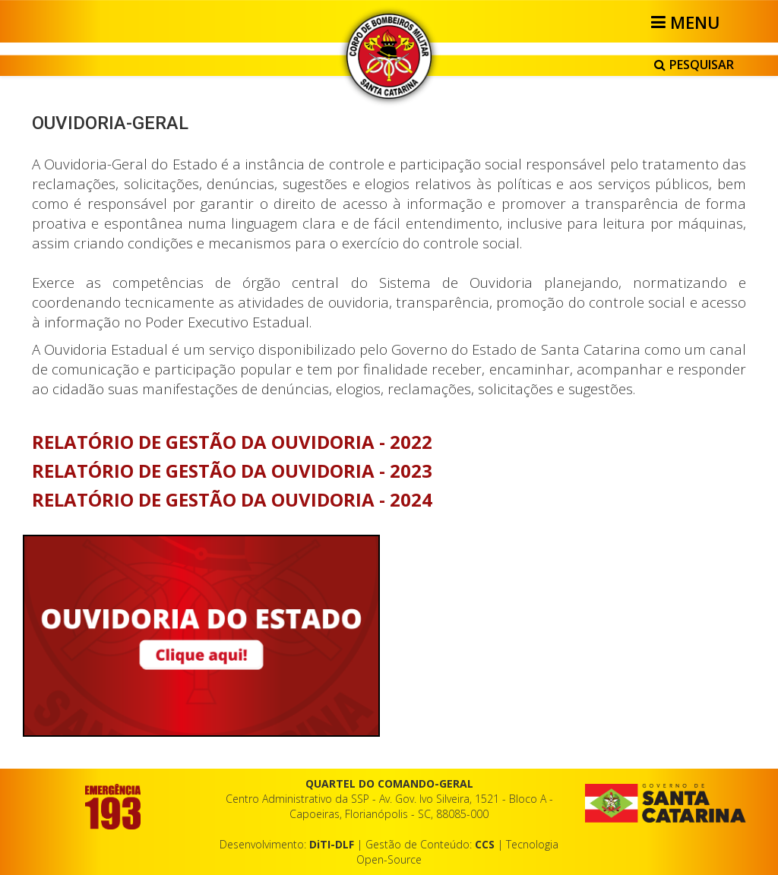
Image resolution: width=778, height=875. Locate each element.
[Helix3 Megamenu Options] (688, 22)
